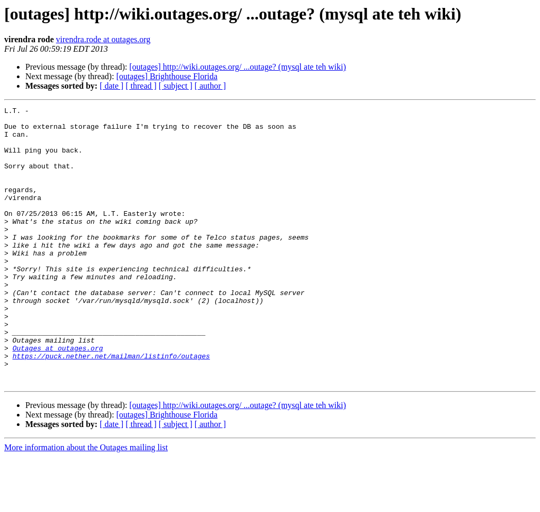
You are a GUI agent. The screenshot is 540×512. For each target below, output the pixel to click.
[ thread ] (141, 85)
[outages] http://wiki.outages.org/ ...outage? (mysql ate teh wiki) (237, 66)
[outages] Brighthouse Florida (166, 76)
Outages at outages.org (58, 397)
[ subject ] (175, 85)
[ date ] (111, 85)
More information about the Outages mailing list (86, 502)
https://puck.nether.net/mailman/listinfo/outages (111, 406)
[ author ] (210, 85)
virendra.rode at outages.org (103, 39)
